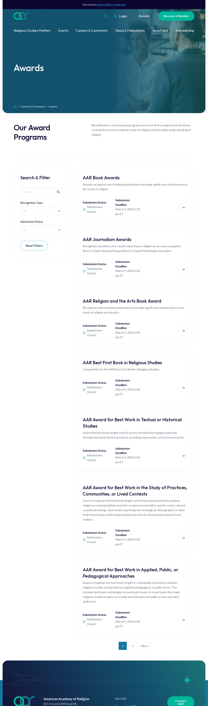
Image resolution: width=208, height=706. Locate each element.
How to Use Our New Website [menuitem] (134, 672)
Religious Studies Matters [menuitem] (32, 30)
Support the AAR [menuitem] (125, 649)
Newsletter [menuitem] (180, 671)
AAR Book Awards (101, 177)
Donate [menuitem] (144, 16)
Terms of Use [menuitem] (123, 657)
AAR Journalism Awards (107, 231)
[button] (105, 16)
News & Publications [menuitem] (130, 30)
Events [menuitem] (63, 30)
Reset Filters (34, 246)
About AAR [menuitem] (160, 30)
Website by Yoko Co (182, 697)
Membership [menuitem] (185, 30)
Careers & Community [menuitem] (92, 30)
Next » (145, 588)
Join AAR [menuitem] (120, 641)
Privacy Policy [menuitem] (123, 664)
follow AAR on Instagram (111, 4)
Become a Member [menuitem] (176, 16)
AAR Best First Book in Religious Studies (122, 338)
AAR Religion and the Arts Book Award (122, 284)
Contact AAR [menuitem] (180, 644)
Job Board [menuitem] (181, 658)
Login (123, 16)
